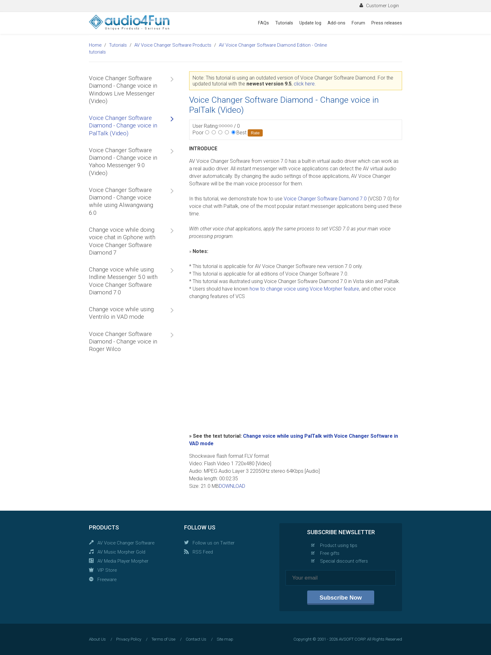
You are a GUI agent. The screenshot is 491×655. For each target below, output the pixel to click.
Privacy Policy (128, 639)
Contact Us (196, 639)
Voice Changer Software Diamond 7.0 (325, 199)
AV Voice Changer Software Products (172, 45)
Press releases (386, 23)
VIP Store (107, 570)
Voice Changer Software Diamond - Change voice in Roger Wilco (123, 342)
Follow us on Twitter (214, 543)
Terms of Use (163, 639)
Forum (358, 23)
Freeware (106, 579)
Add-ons (336, 23)
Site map (225, 639)
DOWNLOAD (232, 486)
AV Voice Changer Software (125, 543)
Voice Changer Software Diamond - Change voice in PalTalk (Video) (123, 126)
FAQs (263, 23)
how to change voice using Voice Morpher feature (304, 289)
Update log (310, 23)
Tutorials (284, 23)
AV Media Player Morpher (122, 561)
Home (95, 45)
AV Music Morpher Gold (121, 552)
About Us (97, 639)
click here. (305, 84)
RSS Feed (203, 552)
